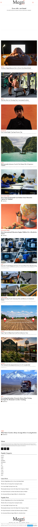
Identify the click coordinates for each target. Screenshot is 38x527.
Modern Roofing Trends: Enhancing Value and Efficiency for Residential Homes (17, 299)
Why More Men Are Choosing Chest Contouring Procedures (15, 100)
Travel (2, 162)
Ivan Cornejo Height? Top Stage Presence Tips (11, 132)
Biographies (3, 130)
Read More (35, 525)
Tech (2, 264)
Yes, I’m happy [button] (30, 525)
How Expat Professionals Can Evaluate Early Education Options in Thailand (16, 198)
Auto (2, 396)
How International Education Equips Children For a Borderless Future (19, 233)
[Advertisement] (19, 19)
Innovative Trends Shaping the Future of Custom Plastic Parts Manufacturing (19, 265)
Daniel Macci (5, 235)
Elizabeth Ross (5, 401)
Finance (2, 331)
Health (2, 66)
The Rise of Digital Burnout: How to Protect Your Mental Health (16, 68)
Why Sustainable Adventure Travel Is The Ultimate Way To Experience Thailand (17, 164)
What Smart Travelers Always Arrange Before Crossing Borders (19, 433)
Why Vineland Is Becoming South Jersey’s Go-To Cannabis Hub (15, 365)
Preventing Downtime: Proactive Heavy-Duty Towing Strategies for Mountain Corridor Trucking (16, 399)
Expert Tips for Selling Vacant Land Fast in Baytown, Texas (14, 333)
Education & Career (5, 230)
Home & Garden (4, 297)
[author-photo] (1, 201)
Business (3, 363)
